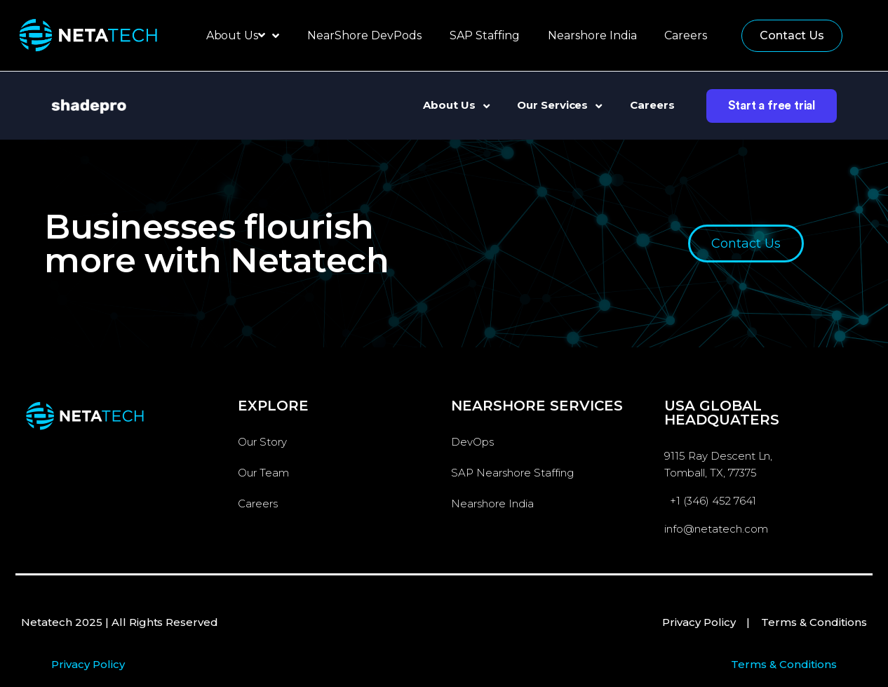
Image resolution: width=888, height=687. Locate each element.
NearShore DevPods (364, 35)
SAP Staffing (485, 35)
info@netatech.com (716, 528)
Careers (685, 35)
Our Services (559, 105)
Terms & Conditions (814, 622)
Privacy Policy (699, 622)
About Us (243, 35)
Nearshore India (592, 35)
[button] (791, 36)
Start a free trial (771, 106)
